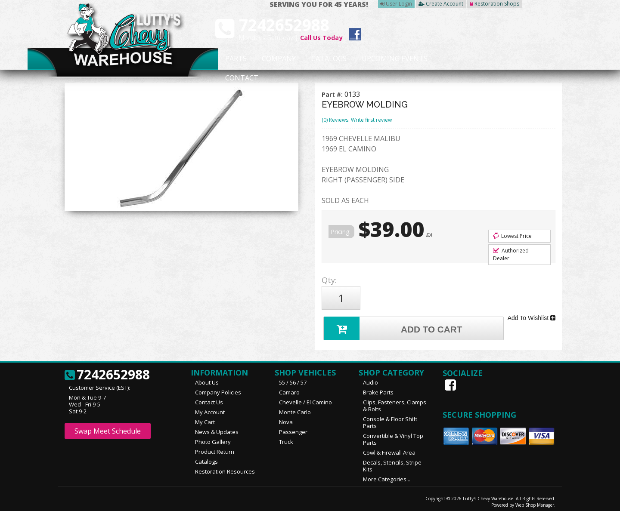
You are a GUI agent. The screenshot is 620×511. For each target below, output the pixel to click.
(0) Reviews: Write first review (357, 119)
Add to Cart (394, 324)
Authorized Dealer (511, 254)
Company (276, 59)
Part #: (333, 94)
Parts (231, 59)
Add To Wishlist (531, 315)
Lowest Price (512, 236)
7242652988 (107, 371)
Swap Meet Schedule (107, 427)
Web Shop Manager (534, 501)
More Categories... (386, 475)
